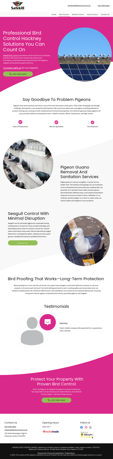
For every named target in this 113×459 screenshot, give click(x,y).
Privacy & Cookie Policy (55, 453)
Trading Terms (70, 453)
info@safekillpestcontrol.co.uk (79, 5)
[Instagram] (86, 427)
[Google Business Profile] (90, 427)
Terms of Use (42, 453)
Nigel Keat (64, 323)
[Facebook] (81, 427)
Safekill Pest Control (11, 55)
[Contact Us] (23, 242)
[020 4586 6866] (18, 73)
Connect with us (12, 67)
